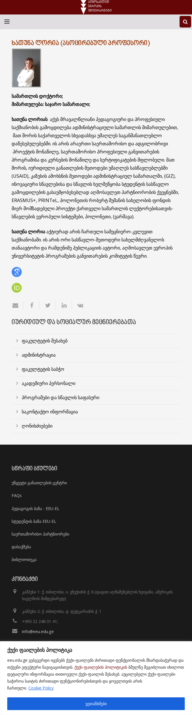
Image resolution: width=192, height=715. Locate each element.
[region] (96, 678)
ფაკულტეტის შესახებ (44, 341)
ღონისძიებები (37, 426)
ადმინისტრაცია (39, 355)
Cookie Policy (41, 688)
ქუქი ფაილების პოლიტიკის (100, 667)
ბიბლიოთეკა (24, 559)
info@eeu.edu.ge (38, 631)
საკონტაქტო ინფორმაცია (50, 411)
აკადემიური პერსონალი (48, 383)
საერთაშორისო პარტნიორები (40, 534)
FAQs (17, 495)
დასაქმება (21, 546)
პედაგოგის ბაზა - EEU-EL (35, 508)
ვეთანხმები (96, 703)
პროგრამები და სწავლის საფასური (60, 397)
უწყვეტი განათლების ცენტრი (39, 482)
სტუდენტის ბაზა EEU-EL (34, 521)
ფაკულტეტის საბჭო (43, 369)
